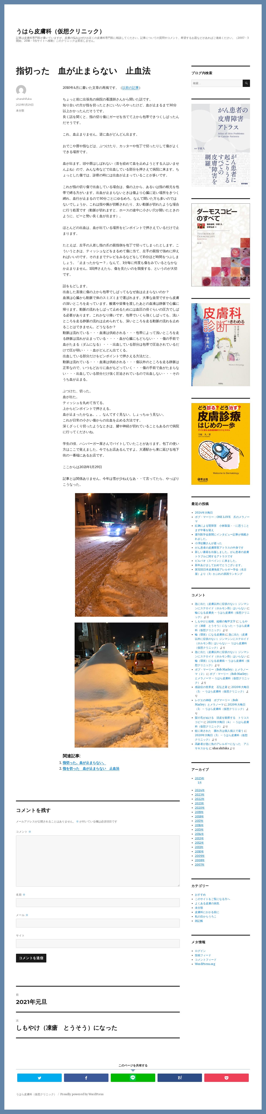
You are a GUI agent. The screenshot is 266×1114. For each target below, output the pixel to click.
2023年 (199, 794)
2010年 (199, 851)
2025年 (199, 778)
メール (22, 915)
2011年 (199, 846)
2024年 (200, 790)
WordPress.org (205, 963)
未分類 (20, 110)
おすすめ (200, 894)
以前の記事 (130, 87)
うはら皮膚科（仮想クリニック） (60, 31)
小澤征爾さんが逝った (208, 543)
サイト (20, 935)
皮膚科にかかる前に (207, 912)
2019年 (199, 811)
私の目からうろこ (206, 916)
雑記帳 (199, 920)
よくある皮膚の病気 (207, 903)
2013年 (199, 838)
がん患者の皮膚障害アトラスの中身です (219, 547)
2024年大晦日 (204, 512)
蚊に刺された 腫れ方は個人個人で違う (219, 731)
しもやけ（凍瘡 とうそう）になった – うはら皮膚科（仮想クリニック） (222, 626)
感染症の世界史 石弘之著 (211, 687)
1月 (200, 782)
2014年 (199, 833)
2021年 (199, 803)
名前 (21, 894)
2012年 (199, 842)
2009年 (200, 855)
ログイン (200, 950)
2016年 (199, 825)
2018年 (199, 816)
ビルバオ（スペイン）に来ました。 (216, 561)
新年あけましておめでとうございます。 (219, 565)
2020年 (200, 807)
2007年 (199, 864)
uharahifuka (24, 98)
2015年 (199, 829)
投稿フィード (203, 955)
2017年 (199, 820)
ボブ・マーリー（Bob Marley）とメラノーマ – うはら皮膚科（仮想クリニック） (222, 678)
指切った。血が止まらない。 (84, 763)
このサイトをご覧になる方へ (212, 898)
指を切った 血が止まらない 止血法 (91, 768)
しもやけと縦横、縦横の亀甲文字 (215, 621)
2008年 (200, 860)
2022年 (199, 798)
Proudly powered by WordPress (81, 1094)
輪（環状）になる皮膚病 (210, 634)
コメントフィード (206, 959)
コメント (23, 831)
